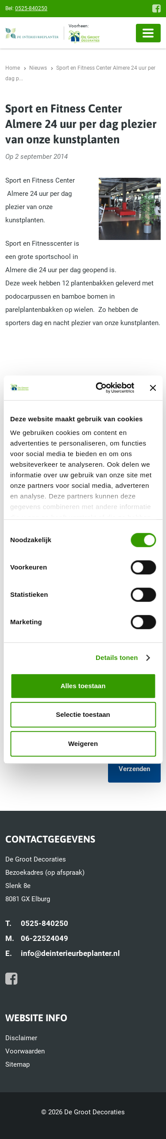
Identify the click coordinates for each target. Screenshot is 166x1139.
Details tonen (117, 657)
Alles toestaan (83, 685)
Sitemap (17, 1064)
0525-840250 (31, 8)
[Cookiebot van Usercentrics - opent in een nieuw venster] (100, 387)
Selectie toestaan (83, 714)
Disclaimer (21, 1038)
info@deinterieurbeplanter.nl (70, 953)
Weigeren (83, 743)
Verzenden (134, 769)
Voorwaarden (25, 1051)
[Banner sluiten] (153, 388)
